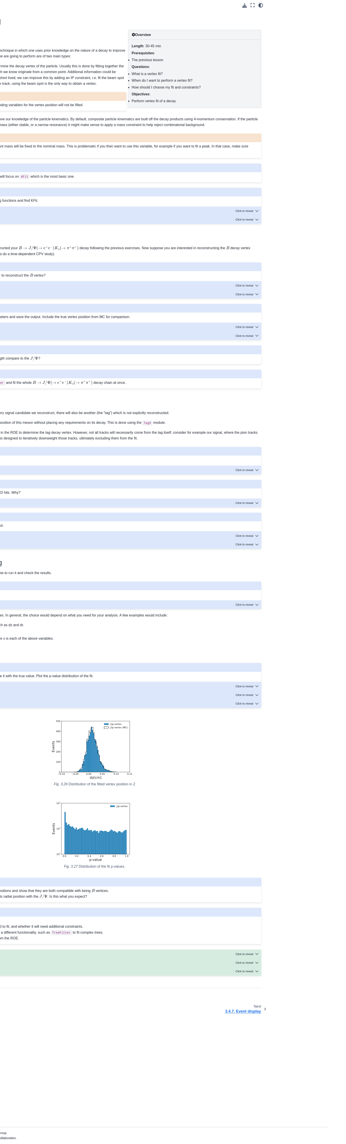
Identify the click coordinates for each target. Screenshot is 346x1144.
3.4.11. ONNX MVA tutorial (49, 190)
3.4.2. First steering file (46, 121)
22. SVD (29, 388)
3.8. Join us (35, 244)
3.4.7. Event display (44, 156)
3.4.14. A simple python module (52, 211)
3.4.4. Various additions (46, 135)
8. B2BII (29, 279)
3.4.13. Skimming (42, 204)
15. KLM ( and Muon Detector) (40, 336)
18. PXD (29, 360)
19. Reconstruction (36, 367)
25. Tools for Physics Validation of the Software (49, 411)
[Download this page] (245, 5)
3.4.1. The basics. (42, 114)
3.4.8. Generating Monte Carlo (51, 163)
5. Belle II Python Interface (42, 258)
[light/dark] (261, 5)
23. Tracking (32, 395)
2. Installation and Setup (40, 67)
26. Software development (41, 421)
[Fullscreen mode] (252, 5)
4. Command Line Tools (40, 251)
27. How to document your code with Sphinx (45, 430)
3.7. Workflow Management (46, 237)
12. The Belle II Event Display (44, 307)
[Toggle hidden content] (247, 263)
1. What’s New (33, 60)
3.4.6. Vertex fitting (44, 149)
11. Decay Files (34, 300)
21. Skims (30, 381)
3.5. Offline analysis (41, 218)
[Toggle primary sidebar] (87, 5)
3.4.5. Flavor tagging (44, 142)
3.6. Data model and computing (41, 227)
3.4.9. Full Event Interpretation (51, 170)
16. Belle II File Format (39, 346)
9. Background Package (40, 286)
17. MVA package (35, 353)
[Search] (48, 49)
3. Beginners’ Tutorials (40, 74)
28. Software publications (41, 440)
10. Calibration (33, 293)
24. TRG (29, 402)
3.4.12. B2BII (39, 197)
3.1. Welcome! (37, 81)
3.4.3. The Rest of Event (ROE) (52, 128)
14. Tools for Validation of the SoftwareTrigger (43, 324)
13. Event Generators (38, 314)
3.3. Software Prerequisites (46, 95)
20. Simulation (33, 374)
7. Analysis (31, 272)
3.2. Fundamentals (40, 88)
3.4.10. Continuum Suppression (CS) (52, 180)
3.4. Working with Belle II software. (45, 104)
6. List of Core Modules (39, 265)
